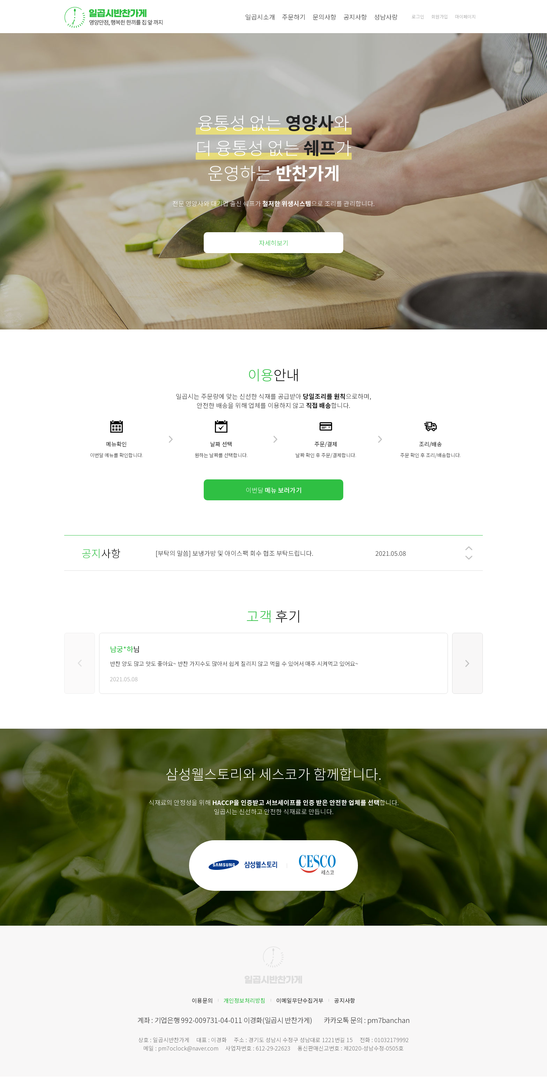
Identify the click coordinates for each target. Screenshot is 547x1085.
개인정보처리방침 (244, 1000)
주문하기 (294, 16)
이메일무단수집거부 (299, 1000)
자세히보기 (274, 242)
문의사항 (324, 16)
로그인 (418, 16)
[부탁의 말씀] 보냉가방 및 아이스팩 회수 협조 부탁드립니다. (234, 552)
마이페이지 (465, 16)
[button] (468, 548)
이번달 (274, 489)
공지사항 (355, 16)
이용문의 (202, 1000)
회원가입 (439, 16)
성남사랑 (386, 16)
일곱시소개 (260, 16)
